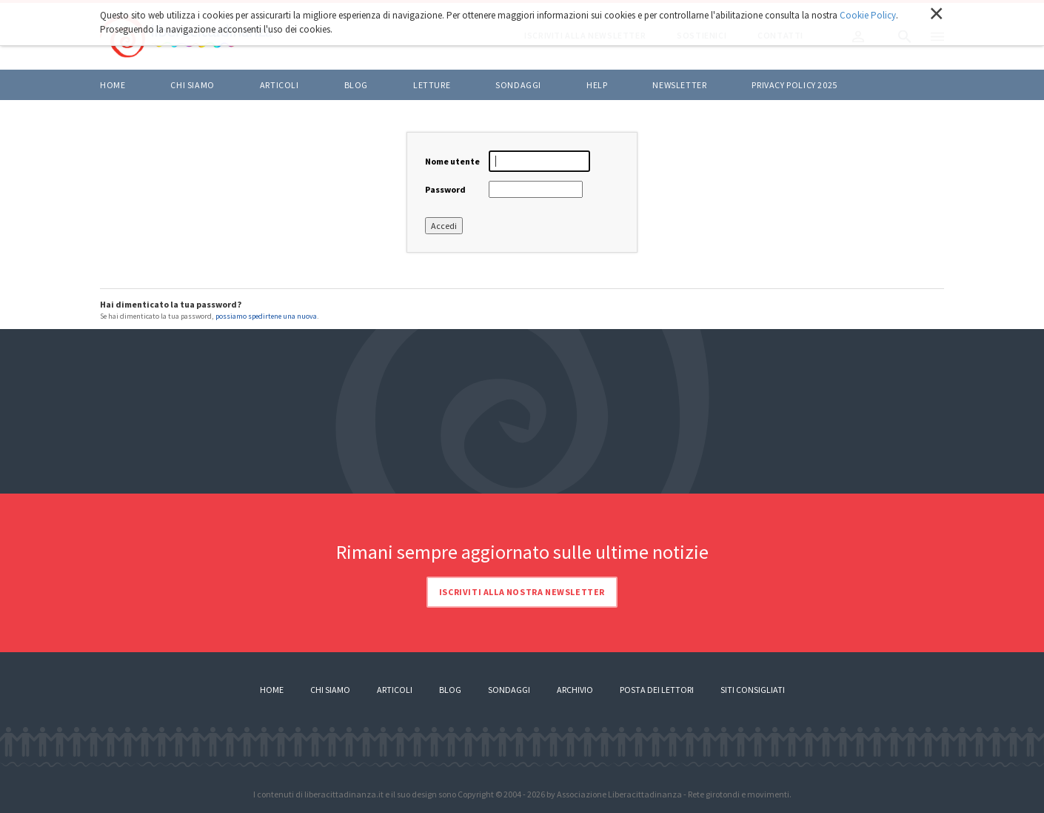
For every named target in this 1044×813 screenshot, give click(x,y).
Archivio (575, 689)
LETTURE (431, 84)
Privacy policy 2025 (794, 84)
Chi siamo (192, 84)
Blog (450, 689)
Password (445, 189)
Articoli (394, 689)
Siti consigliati (752, 689)
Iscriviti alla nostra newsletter (522, 591)
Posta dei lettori (657, 689)
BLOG (356, 84)
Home (112, 84)
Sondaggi (518, 84)
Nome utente (452, 161)
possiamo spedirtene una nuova (266, 316)
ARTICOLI (279, 84)
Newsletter (679, 84)
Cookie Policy (868, 15)
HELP (596, 84)
